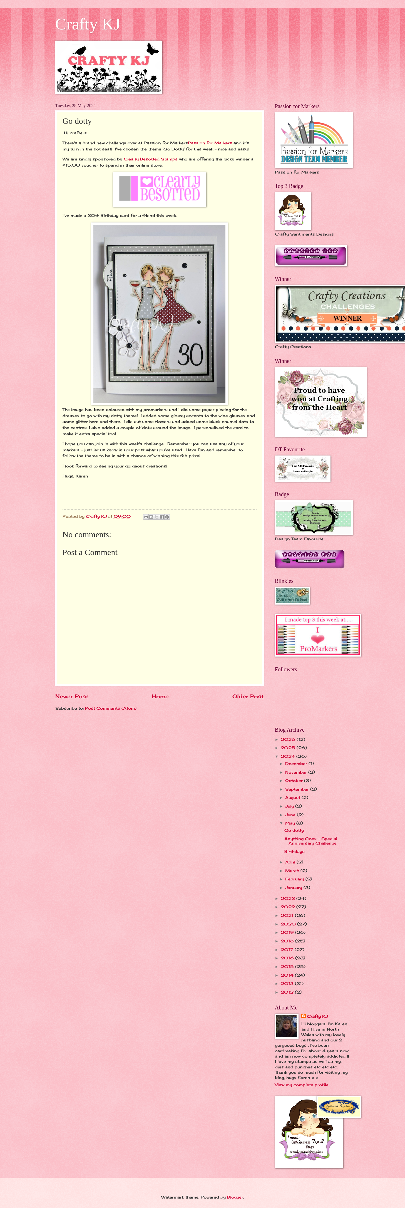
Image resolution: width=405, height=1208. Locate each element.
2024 (288, 756)
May (290, 823)
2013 (288, 983)
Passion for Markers (210, 142)
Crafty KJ (88, 24)
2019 (288, 932)
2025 (289, 747)
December (297, 763)
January (294, 887)
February (295, 879)
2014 (288, 975)
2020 (289, 924)
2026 (289, 739)
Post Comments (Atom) (110, 708)
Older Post (248, 696)
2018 (288, 941)
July (290, 806)
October (294, 780)
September (297, 789)
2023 (288, 898)
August (293, 797)
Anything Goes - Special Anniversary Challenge (310, 841)
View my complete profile (302, 1084)
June (291, 814)
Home (160, 696)
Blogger (235, 1197)
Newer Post (71, 696)
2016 (288, 957)
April (291, 862)
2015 (288, 966)
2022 (288, 906)
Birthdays (294, 851)
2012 (288, 992)
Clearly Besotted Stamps (151, 159)
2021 (288, 915)
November (296, 772)
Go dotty (294, 830)
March (292, 870)
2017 (288, 949)
